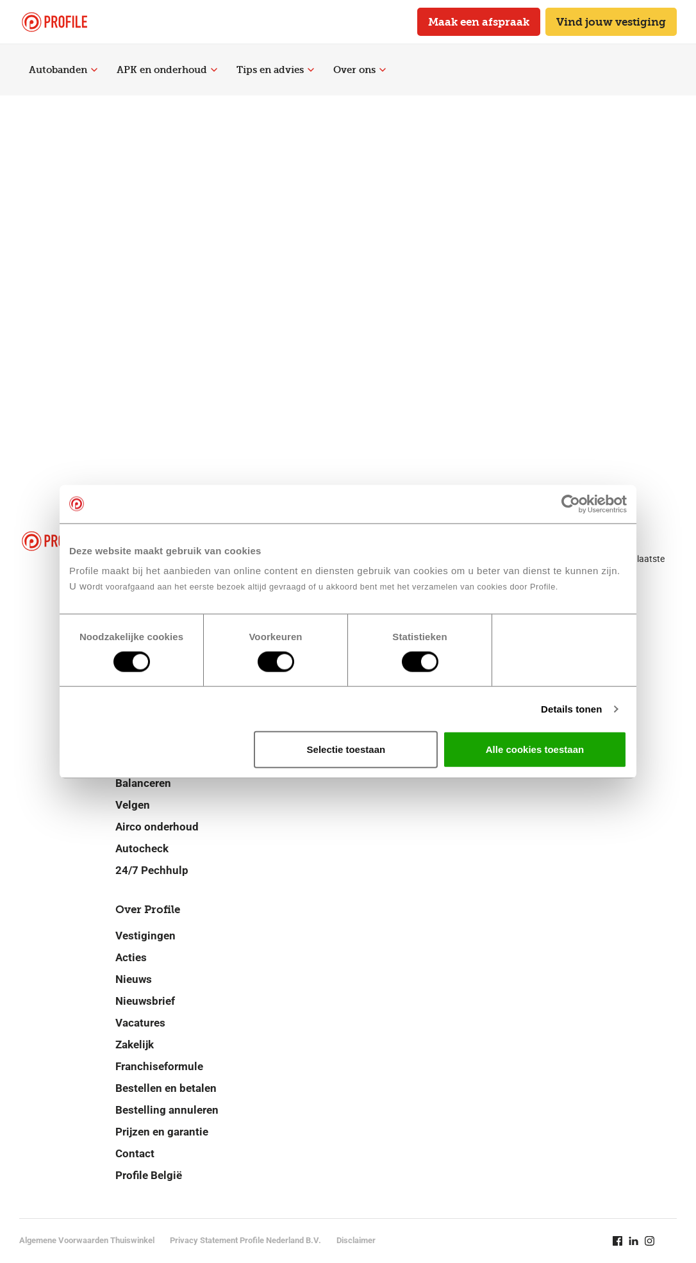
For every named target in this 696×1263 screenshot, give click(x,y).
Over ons (359, 70)
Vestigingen (145, 935)
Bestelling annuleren (167, 1109)
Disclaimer (356, 1240)
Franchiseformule (159, 1066)
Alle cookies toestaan (535, 749)
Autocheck (142, 848)
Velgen (132, 804)
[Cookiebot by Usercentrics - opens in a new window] (571, 503)
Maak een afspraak (478, 21)
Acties (131, 957)
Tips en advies (275, 70)
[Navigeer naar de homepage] (54, 22)
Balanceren (143, 783)
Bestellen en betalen (166, 1088)
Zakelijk (134, 1044)
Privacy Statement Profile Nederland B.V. (245, 1240)
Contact (134, 1153)
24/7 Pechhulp (151, 870)
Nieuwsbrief (145, 1001)
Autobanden (63, 70)
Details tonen (571, 708)
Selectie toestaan (346, 749)
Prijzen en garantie (161, 1131)
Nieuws (133, 979)
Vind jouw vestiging (611, 21)
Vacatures (140, 1022)
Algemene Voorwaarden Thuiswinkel (86, 1240)
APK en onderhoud (167, 70)
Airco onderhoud (157, 826)
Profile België (148, 1175)
